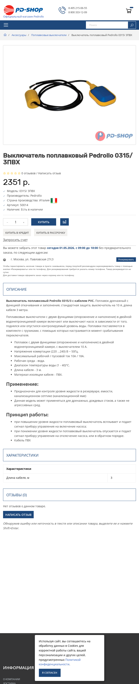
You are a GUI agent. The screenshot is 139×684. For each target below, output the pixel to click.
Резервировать (126, 259)
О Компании (11, 679)
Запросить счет (15, 240)
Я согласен (49, 672)
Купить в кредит (17, 233)
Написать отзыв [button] (18, 515)
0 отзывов (28, 173)
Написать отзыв (49, 173)
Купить (43, 222)
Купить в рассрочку (50, 233)
